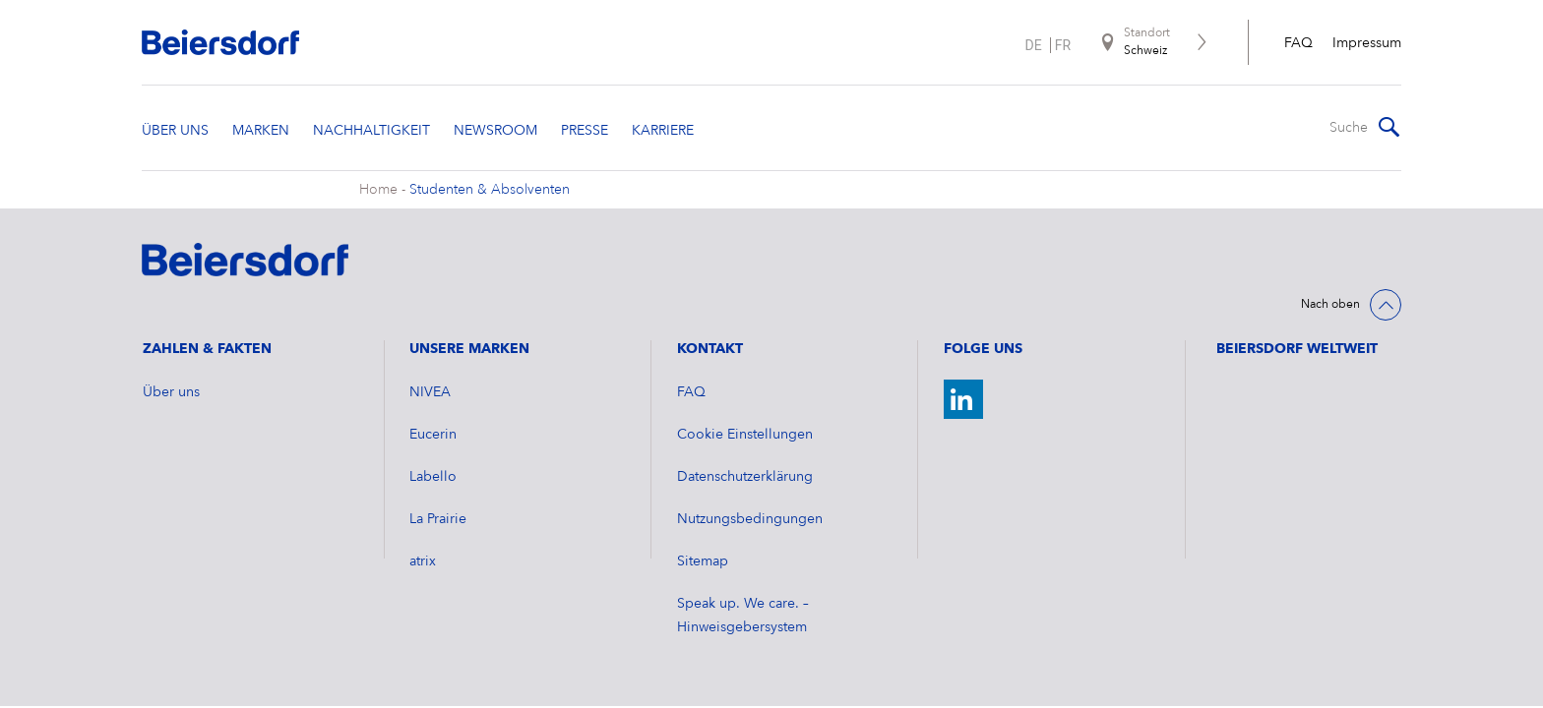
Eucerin (433, 435)
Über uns (171, 392)
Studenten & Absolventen (489, 190)
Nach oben (1330, 305)
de (1033, 45)
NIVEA (430, 392)
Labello (433, 477)
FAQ (1298, 43)
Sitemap (702, 561)
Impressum (1366, 43)
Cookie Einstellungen (745, 435)
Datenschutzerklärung (745, 477)
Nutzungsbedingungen (750, 519)
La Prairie (437, 519)
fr (1063, 45)
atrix (422, 561)
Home (378, 190)
